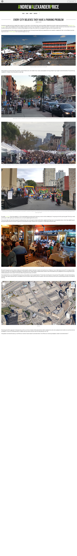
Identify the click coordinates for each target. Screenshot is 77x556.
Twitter (5, 1)
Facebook (2, 1)
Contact (35, 13)
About (31, 13)
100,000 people (12, 31)
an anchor (7, 216)
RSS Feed (9, 1)
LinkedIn (7, 1)
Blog (23, 13)
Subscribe (71, 1)
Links (27, 13)
